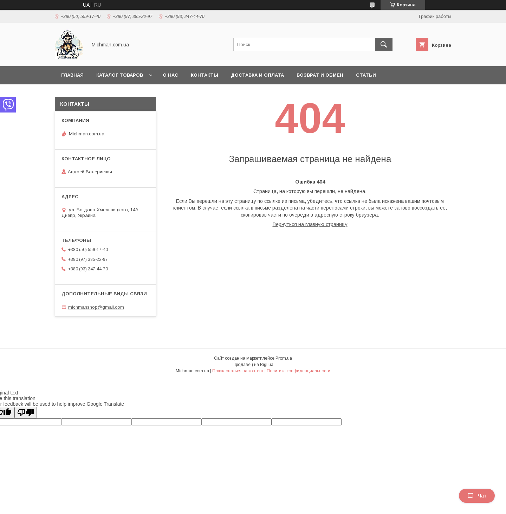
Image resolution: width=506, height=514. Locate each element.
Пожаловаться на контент (238, 370)
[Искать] (384, 44)
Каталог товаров (119, 75)
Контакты (204, 75)
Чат (476, 496)
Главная (72, 75)
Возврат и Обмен (320, 75)
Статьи (366, 75)
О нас (170, 75)
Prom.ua (283, 358)
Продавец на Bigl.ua (253, 364)
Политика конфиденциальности (298, 370)
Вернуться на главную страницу (310, 224)
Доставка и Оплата (257, 75)
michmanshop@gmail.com (96, 307)
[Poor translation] (25, 412)
